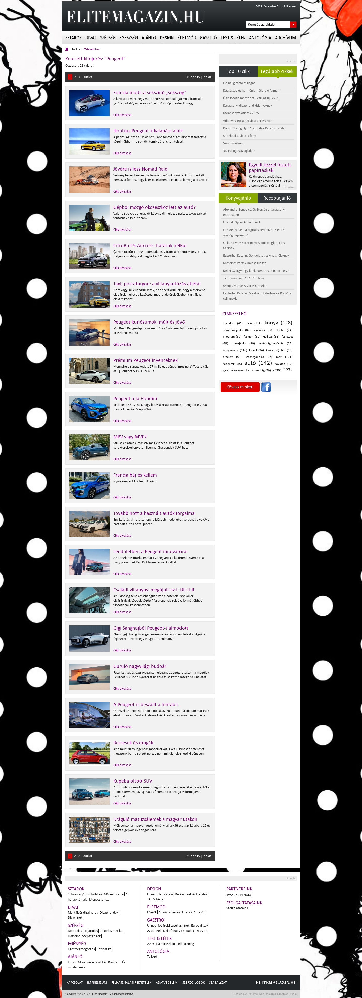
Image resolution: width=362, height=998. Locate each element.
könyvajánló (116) (235, 350)
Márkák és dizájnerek (83, 912)
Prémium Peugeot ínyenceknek (145, 360)
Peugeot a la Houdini (135, 398)
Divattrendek (109, 912)
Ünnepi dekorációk (160, 894)
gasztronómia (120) (238, 370)
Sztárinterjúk (77, 894)
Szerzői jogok (193, 982)
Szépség (108, 37)
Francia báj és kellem (135, 475)
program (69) (232, 336)
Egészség (128, 37)
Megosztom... (99, 899)
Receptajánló (277, 198)
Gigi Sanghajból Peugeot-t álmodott (150, 628)
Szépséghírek (91, 936)
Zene (90, 962)
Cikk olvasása (122, 115)
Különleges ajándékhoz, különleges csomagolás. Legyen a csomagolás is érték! (271, 181)
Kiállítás (101, 962)
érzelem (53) (232, 357)
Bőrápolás (75, 931)
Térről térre (155, 899)
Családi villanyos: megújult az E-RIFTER (153, 590)
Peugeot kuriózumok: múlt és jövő (149, 322)
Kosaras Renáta (238, 895)
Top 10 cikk (238, 71)
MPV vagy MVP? (130, 437)
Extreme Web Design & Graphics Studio (272, 993)
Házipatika (103, 949)
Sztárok (73, 37)
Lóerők (152, 912)
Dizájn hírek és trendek (191, 894)
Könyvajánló (238, 198)
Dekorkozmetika (110, 931)
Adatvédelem (167, 982)
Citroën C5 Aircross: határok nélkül (150, 245)
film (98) (286, 350)
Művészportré (114, 894)
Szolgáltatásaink (244, 903)
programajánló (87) (237, 330)
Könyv (72, 962)
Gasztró (208, 37)
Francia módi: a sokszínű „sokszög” (149, 92)
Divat (90, 37)
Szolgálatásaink (237, 908)
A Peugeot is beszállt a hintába (145, 704)
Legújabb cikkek (277, 71)
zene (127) (282, 370)
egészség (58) (264, 330)
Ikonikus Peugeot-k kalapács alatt (148, 131)
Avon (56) (272, 350)
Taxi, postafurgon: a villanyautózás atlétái (157, 284)
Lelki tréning (185, 944)
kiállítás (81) (271, 336)
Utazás (187, 912)
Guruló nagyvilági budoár (139, 666)
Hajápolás (91, 931)
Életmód (187, 37)
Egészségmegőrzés (81, 949)
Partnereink (239, 889)
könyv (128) (278, 323)
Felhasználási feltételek (131, 982)
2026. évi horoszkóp (161, 944)
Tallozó (152, 956)
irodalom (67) (233, 323)
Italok (190, 931)
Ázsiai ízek (154, 931)
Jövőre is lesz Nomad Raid (140, 169)
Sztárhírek (95, 894)
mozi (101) (284, 357)
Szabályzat (218, 982)
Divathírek (75, 917)
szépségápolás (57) (258, 357)
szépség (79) (263, 370)
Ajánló (149, 37)
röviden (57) (283, 364)
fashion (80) (252, 336)
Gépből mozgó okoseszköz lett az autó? (154, 207)
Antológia (260, 37)
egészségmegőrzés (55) (275, 343)
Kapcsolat (75, 982)
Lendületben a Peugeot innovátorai (150, 551)
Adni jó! (199, 912)
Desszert (202, 931)
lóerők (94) (256, 350)
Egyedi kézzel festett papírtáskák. (270, 167)
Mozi (81, 962)
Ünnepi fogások (158, 925)
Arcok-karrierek (169, 912)
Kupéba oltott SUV (132, 781)
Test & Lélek (233, 37)
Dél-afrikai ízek (173, 931)
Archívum (285, 37)
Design (167, 37)
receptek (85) (232, 364)
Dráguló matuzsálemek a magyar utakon (155, 819)
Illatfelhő (74, 936)
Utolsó (87, 77)
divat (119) (253, 323)
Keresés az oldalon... (293, 24)
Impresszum (97, 982)
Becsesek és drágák (133, 743)
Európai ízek (199, 925)
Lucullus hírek (179, 925)
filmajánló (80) (244, 343)
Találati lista (92, 49)
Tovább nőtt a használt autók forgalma (154, 513)
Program (114, 962)
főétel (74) (284, 330)
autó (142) (258, 363)
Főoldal (76, 49)
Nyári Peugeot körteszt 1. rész (134, 481)
